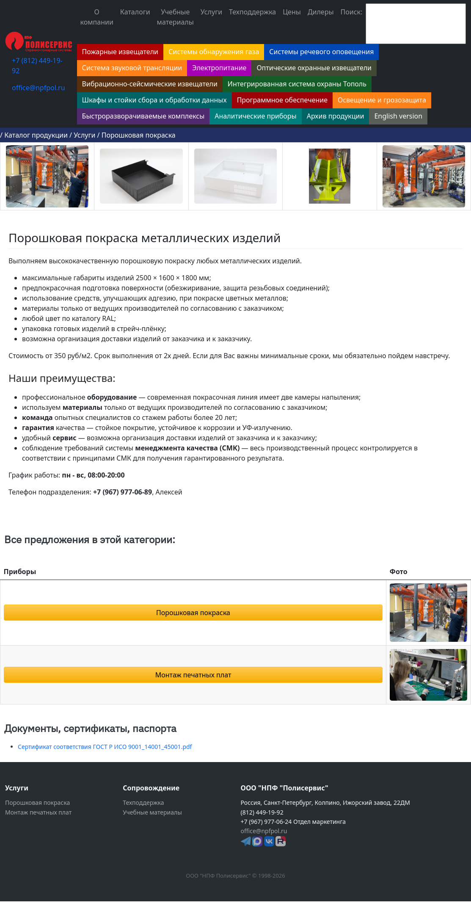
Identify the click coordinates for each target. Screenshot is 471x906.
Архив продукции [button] (335, 116)
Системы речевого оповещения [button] (321, 51)
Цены (292, 12)
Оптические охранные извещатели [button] (314, 67)
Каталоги (135, 12)
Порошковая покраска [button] (193, 612)
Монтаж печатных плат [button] (193, 675)
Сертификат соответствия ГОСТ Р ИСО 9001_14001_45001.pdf (105, 747)
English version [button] (398, 116)
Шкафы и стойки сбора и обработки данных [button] (154, 100)
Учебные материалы (175, 17)
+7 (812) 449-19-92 (37, 65)
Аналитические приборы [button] (255, 116)
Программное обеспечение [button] (282, 100)
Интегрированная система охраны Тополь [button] (297, 83)
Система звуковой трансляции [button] (132, 67)
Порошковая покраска (139, 135)
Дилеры (321, 12)
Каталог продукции (36, 135)
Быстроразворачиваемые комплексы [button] (143, 116)
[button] (428, 611)
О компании (96, 17)
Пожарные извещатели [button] (120, 51)
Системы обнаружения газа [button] (213, 51)
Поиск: (352, 12)
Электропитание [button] (219, 67)
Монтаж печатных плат (38, 812)
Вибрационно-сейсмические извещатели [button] (150, 83)
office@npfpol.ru (38, 87)
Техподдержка (252, 12)
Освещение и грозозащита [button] (382, 100)
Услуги (211, 12)
